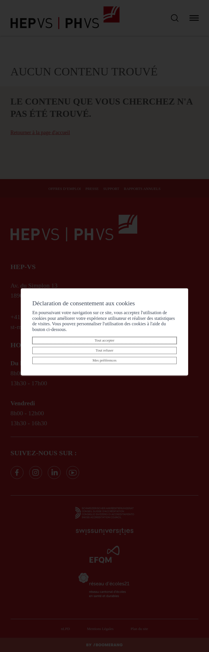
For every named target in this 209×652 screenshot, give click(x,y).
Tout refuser (104, 350)
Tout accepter (104, 340)
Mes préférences (104, 360)
